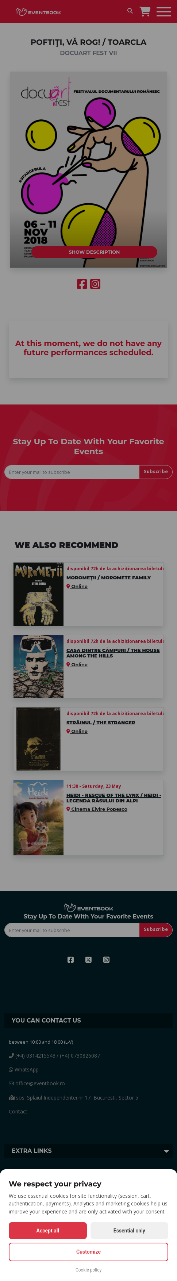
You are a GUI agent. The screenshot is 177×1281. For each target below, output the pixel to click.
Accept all (47, 1231)
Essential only (129, 1231)
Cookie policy (88, 1270)
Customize (88, 1252)
